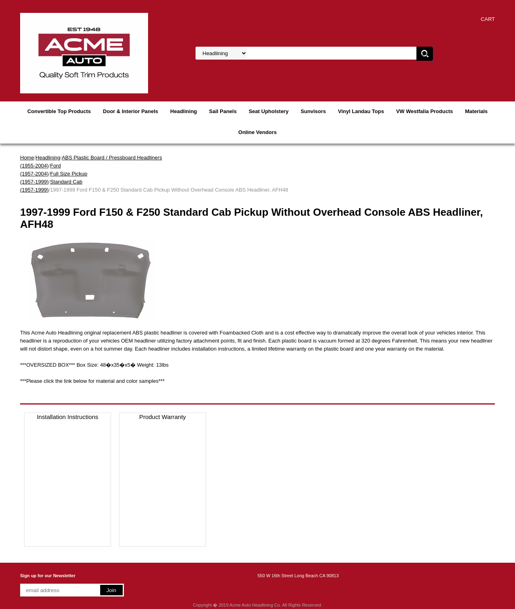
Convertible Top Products (59, 111)
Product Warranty (162, 416)
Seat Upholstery (268, 111)
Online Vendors (257, 132)
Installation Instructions (68, 416)
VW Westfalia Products (424, 111)
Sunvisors (313, 111)
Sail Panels (223, 111)
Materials (476, 111)
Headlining (183, 111)
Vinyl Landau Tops (361, 111)
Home (27, 158)
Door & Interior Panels (130, 111)
